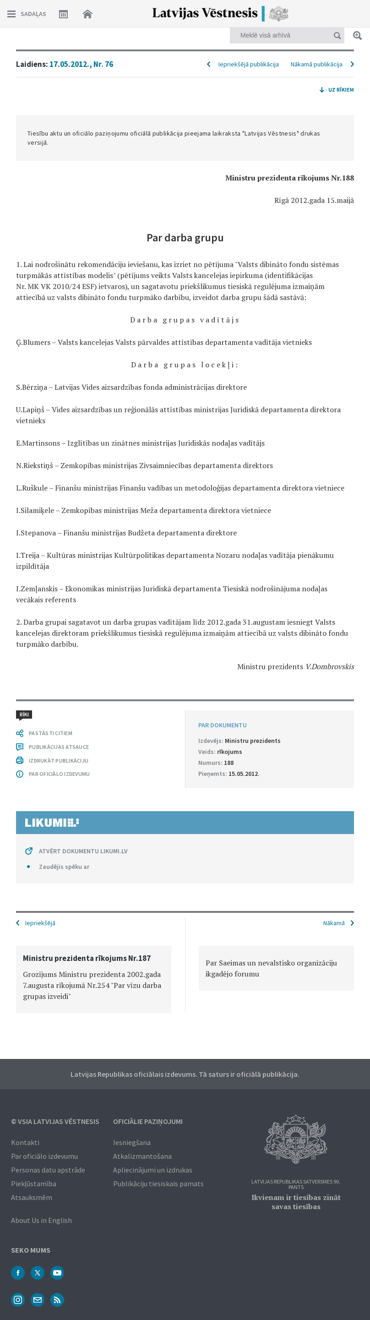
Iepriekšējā (40, 923)
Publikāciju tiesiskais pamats (158, 1183)
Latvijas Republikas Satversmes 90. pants (295, 1184)
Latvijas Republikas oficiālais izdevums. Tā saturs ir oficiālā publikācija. (185, 1074)
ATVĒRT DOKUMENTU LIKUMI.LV (83, 851)
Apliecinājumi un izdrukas (152, 1169)
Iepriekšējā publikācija (248, 64)
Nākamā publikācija (317, 64)
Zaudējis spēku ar (64, 866)
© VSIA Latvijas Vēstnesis (55, 1121)
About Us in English (41, 1220)
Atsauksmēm (31, 1197)
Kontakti (25, 1142)
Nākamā (334, 923)
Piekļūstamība (33, 1183)
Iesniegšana (132, 1142)
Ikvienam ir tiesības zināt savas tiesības (296, 1202)
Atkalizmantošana (142, 1156)
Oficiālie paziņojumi (148, 1121)
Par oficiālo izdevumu (44, 1156)
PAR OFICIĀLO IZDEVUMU (59, 773)
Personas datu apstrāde (48, 1169)
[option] (93, 979)
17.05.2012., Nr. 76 (81, 64)
